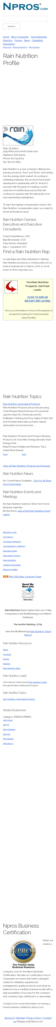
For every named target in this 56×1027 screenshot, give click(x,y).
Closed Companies (12, 565)
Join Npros (8, 537)
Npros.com (7, 47)
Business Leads (10, 551)
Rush (5, 454)
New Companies (20, 37)
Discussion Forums (11, 555)
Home (6, 37)
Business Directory (20, 47)
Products (7, 654)
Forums (18, 40)
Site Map (20, 1018)
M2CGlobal (8, 739)
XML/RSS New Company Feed (25, 576)
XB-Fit (6, 725)
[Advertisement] (28, 358)
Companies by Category (14, 546)
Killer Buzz (8, 743)
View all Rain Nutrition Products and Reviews (26, 466)
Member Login (10, 532)
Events (6, 659)
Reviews (6, 664)
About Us (9, 1018)
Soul (24, 454)
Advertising (9, 44)
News (27, 40)
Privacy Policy (34, 1018)
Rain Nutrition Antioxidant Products (21, 404)
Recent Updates (10, 569)
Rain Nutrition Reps (11, 668)
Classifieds (37, 40)
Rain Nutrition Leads (37, 682)
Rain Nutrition (34, 47)
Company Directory (12, 541)
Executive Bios (9, 560)
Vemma (6, 734)
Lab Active (8, 720)
